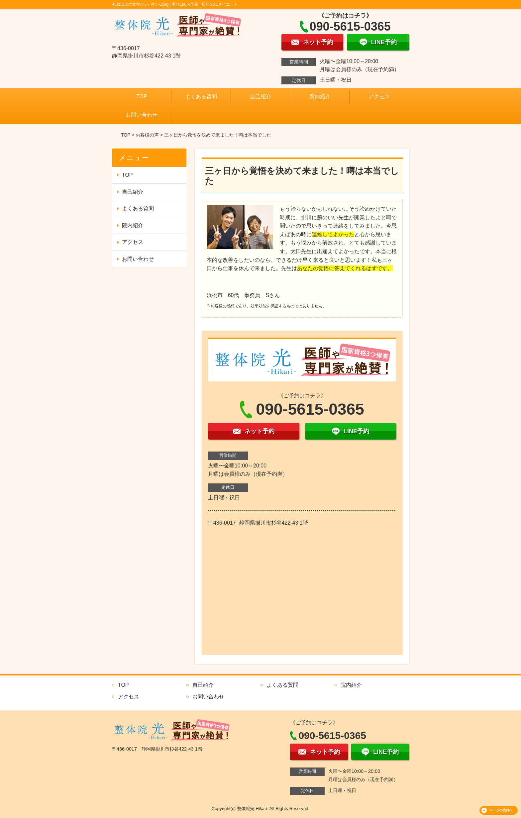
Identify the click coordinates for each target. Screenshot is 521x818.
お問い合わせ (141, 115)
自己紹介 (260, 96)
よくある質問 (201, 96)
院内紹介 (320, 96)
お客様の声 (147, 135)
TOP (141, 96)
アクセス (379, 96)
